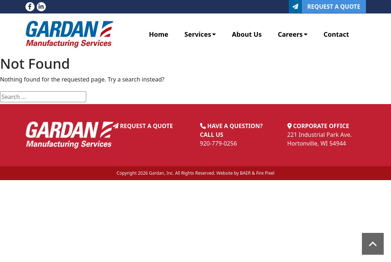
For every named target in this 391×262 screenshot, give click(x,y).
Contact (336, 34)
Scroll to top (373, 244)
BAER (245, 173)
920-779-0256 (218, 143)
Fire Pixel (265, 173)
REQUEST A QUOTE (146, 126)
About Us (247, 34)
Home (158, 34)
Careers (293, 34)
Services (200, 34)
